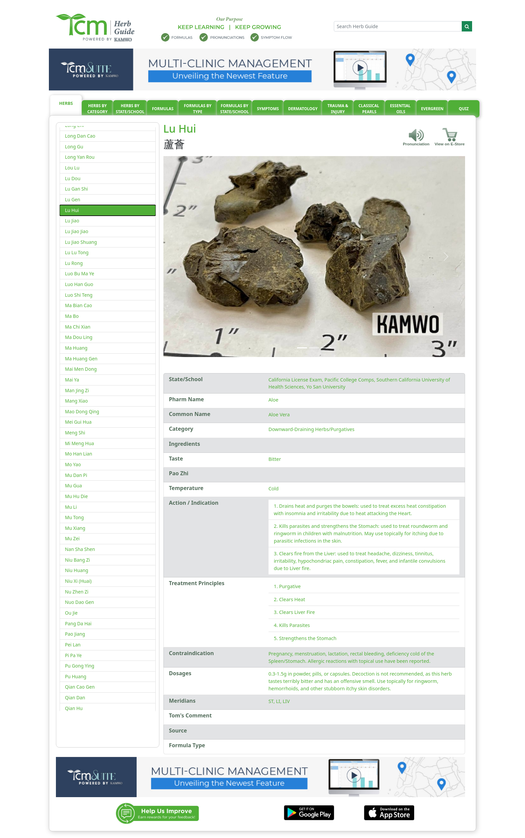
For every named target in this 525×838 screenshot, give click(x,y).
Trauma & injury (337, 108)
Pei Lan (73, 644)
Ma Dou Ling (78, 337)
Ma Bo (72, 316)
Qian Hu (74, 708)
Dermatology (302, 108)
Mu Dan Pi (76, 475)
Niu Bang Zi (77, 560)
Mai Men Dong (81, 369)
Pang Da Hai (78, 623)
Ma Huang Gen (81, 358)
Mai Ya (72, 379)
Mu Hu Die (76, 496)
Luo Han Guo (79, 284)
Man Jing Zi (77, 390)
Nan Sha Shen (80, 549)
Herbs (66, 103)
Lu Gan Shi (76, 189)
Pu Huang (75, 676)
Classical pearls (369, 108)
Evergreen (432, 108)
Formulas (162, 108)
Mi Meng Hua (79, 443)
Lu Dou (72, 178)
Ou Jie (71, 613)
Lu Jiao (72, 220)
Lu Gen (72, 199)
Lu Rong (74, 263)
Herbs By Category (97, 108)
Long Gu (74, 146)
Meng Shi (75, 432)
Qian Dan (75, 697)
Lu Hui (72, 210)
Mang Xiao (76, 401)
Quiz (463, 108)
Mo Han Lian (78, 453)
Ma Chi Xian (77, 327)
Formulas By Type (197, 108)
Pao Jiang (75, 634)
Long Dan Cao (80, 136)
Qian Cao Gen (80, 687)
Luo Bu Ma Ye (79, 273)
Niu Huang (76, 570)
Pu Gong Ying (79, 665)
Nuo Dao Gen (79, 602)
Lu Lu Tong (77, 252)
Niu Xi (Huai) (78, 581)
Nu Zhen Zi (76, 591)
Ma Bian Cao (78, 305)
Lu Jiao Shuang (81, 242)
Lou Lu (72, 167)
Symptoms (268, 108)
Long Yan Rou (79, 157)
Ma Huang (76, 348)
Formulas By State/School (234, 108)
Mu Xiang (75, 528)
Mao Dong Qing (82, 411)
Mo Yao (73, 464)
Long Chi (74, 125)
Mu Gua (73, 485)
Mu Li (71, 507)
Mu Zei (72, 538)
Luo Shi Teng (78, 295)
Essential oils (400, 108)
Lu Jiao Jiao (76, 231)
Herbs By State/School (130, 108)
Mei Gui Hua (78, 422)
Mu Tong (74, 517)
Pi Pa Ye (73, 655)
